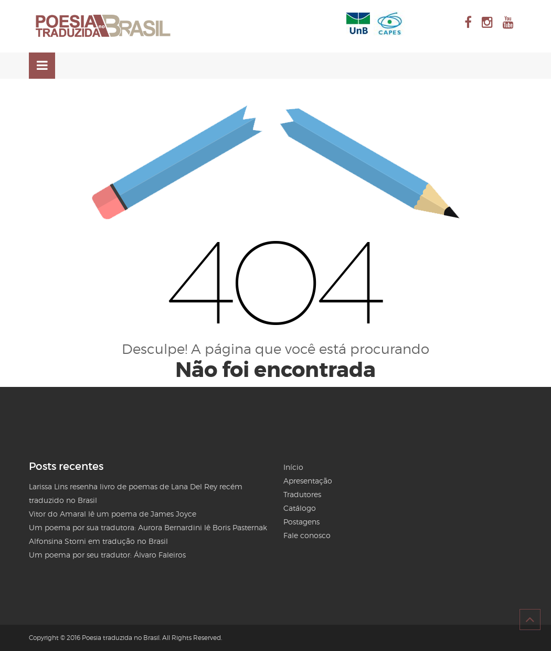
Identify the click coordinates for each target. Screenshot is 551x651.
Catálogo (299, 507)
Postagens (301, 521)
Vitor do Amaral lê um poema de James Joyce (112, 513)
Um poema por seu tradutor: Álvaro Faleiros (107, 554)
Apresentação (307, 480)
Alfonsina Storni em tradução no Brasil (98, 541)
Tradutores (302, 494)
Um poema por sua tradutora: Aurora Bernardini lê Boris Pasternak (148, 527)
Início (293, 467)
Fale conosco (307, 535)
